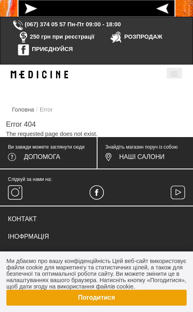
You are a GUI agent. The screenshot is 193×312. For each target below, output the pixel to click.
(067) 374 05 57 (39, 24)
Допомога (42, 156)
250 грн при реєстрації (55, 36)
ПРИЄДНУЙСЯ (45, 49)
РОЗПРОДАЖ (135, 36)
